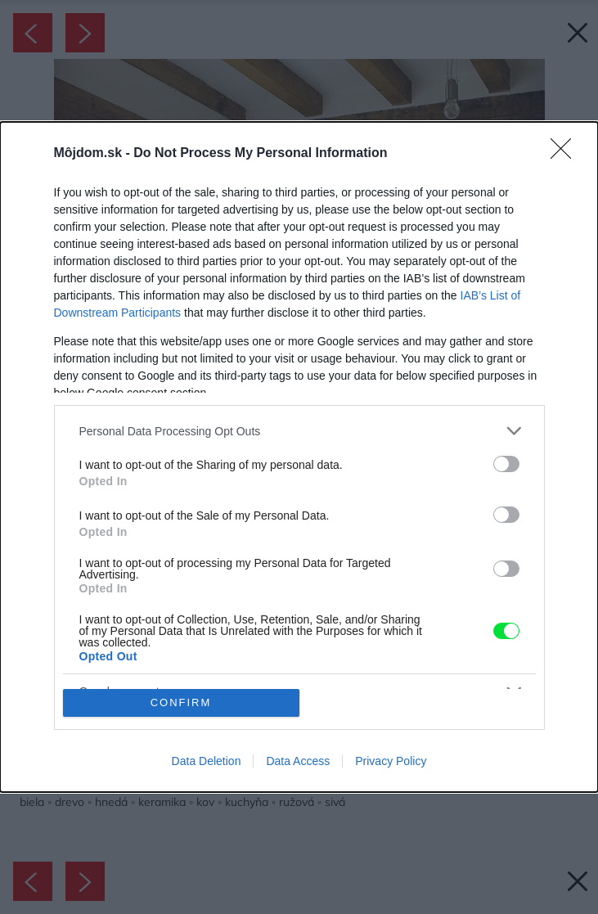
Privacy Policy (390, 761)
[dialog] (299, 456)
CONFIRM (181, 702)
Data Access (298, 761)
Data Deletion (206, 761)
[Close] (566, 153)
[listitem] (299, 430)
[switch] (506, 464)
